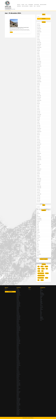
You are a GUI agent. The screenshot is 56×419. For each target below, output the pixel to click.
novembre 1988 (18, 409)
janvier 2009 (38, 184)
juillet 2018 (38, 145)
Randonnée (38, 240)
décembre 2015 (39, 156)
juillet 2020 (38, 119)
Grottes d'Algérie (39, 218)
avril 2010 (38, 176)
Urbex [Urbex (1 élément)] (38, 280)
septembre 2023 (18, 319)
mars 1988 (38, 195)
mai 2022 (18, 334)
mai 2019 (38, 137)
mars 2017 (38, 150)
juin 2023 (38, 70)
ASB (37, 215)
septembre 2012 (18, 391)
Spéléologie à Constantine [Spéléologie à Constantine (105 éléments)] (41, 275)
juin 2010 (38, 175)
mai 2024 (38, 53)
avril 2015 (38, 162)
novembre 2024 (39, 44)
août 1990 (38, 192)
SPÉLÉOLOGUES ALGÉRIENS (43, 4)
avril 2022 (38, 89)
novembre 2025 (39, 28)
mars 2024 (38, 56)
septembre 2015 (39, 159)
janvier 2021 (18, 352)
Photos (38, 238)
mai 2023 (38, 72)
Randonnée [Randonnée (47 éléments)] (43, 268)
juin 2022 (38, 86)
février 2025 (38, 41)
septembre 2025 (39, 31)
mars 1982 (38, 201)
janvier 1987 (38, 198)
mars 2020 (38, 123)
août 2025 (38, 33)
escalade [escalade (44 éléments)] (39, 268)
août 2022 (38, 83)
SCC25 (38, 246)
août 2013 (18, 389)
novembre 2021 (39, 97)
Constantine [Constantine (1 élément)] (46, 266)
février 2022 (38, 92)
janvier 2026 (18, 291)
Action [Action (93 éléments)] (38, 266)
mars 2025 (38, 39)
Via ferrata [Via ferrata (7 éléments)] (42, 280)
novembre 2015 (39, 158)
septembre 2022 (39, 81)
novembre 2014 (39, 164)
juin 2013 (38, 167)
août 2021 (18, 344)
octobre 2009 (38, 181)
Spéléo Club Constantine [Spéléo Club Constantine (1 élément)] (41, 273)
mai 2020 (38, 122)
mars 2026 (18, 289)
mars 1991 (38, 189)
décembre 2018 (18, 374)
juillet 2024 (38, 50)
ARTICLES (38, 252)
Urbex (41, 304)
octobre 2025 (38, 30)
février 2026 (38, 25)
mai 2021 (38, 106)
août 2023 (38, 67)
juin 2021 (18, 346)
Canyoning (22, 4)
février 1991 (18, 407)
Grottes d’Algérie (36, 4)
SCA (37, 241)
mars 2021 (38, 109)
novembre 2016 (39, 153)
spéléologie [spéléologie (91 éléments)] (46, 273)
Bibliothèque (38, 216)
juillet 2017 (38, 148)
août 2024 (18, 307)
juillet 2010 (38, 173)
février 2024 (38, 58)
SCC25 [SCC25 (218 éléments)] (47, 268)
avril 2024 (38, 55)
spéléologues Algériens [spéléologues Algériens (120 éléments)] (41, 277)
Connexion (29, 289)
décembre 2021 (39, 95)
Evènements (41, 307)
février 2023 (18, 324)
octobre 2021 (38, 98)
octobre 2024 (38, 45)
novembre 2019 (39, 128)
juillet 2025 (18, 297)
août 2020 (38, 117)
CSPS (37, 224)
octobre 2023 (38, 64)
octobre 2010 (38, 170)
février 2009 (18, 401)
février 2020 (38, 125)
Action (41, 289)
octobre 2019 (18, 364)
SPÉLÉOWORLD (39, 254)
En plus (26, 4)
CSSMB (38, 226)
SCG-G (41, 314)
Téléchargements (30, 4)
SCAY (37, 243)
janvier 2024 (38, 59)
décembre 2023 (39, 61)
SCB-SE (38, 244)
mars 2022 (18, 336)
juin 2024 (18, 309)
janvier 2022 (38, 94)
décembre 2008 (39, 186)
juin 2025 (38, 36)
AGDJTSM (38, 213)
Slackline (38, 230)
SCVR (37, 249)
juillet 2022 (38, 84)
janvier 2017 (18, 379)
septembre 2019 (39, 131)
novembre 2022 (39, 78)
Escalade (38, 229)
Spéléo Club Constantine (8, 7)
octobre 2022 (38, 80)
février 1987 (38, 197)
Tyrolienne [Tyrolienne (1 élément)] (46, 277)
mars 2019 (38, 139)
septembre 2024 (39, 47)
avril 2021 (38, 108)
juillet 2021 (38, 103)
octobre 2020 (18, 354)
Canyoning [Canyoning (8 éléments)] (42, 266)
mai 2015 (38, 161)
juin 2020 (38, 120)
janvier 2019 (38, 142)
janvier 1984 (38, 200)
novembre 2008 (39, 187)
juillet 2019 (38, 134)
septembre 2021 (39, 100)
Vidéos (38, 255)
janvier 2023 (38, 75)
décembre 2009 (39, 178)
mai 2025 (18, 299)
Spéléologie (18, 4)
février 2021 (38, 111)
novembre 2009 (18, 399)
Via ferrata (38, 235)
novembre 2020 (39, 114)
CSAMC (41, 297)
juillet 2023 (38, 69)
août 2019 (38, 133)
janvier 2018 (38, 147)
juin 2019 (38, 136)
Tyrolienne (38, 232)
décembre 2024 (39, 42)
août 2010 (38, 172)
